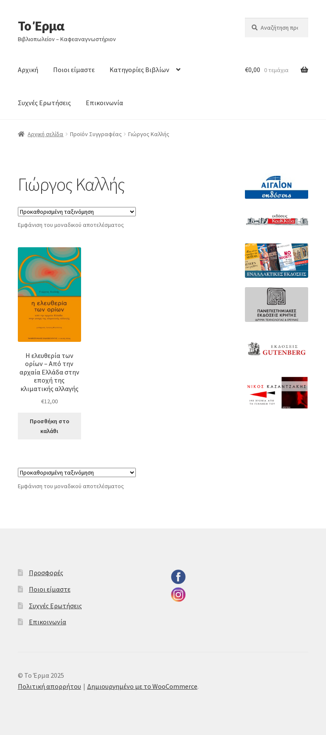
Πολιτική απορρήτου (49, 686)
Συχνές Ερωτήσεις (44, 102)
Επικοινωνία (104, 102)
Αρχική (28, 69)
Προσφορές (46, 572)
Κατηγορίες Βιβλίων (139, 69)
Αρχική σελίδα (45, 134)
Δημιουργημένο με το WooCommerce (142, 686)
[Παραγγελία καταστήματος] (77, 211)
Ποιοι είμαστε (74, 69)
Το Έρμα (41, 25)
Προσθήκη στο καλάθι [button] (49, 426)
